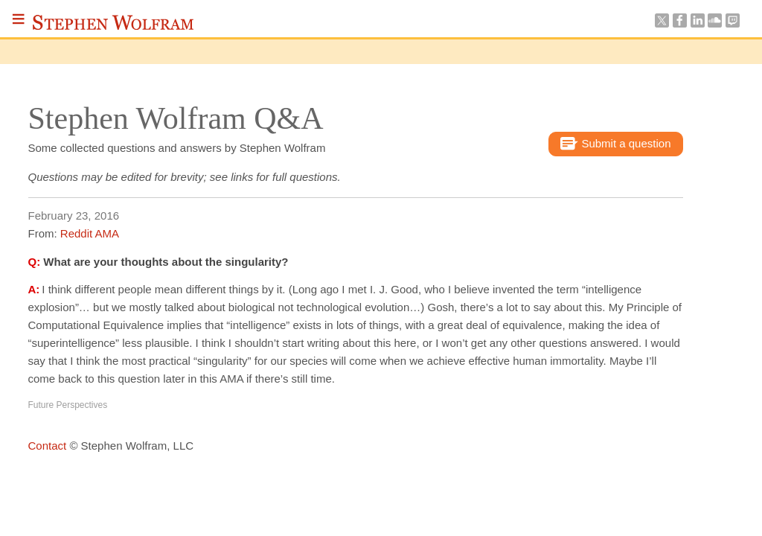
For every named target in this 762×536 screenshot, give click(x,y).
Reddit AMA (89, 233)
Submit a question (615, 144)
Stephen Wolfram (113, 22)
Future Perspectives (68, 405)
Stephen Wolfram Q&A (176, 118)
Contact (47, 445)
